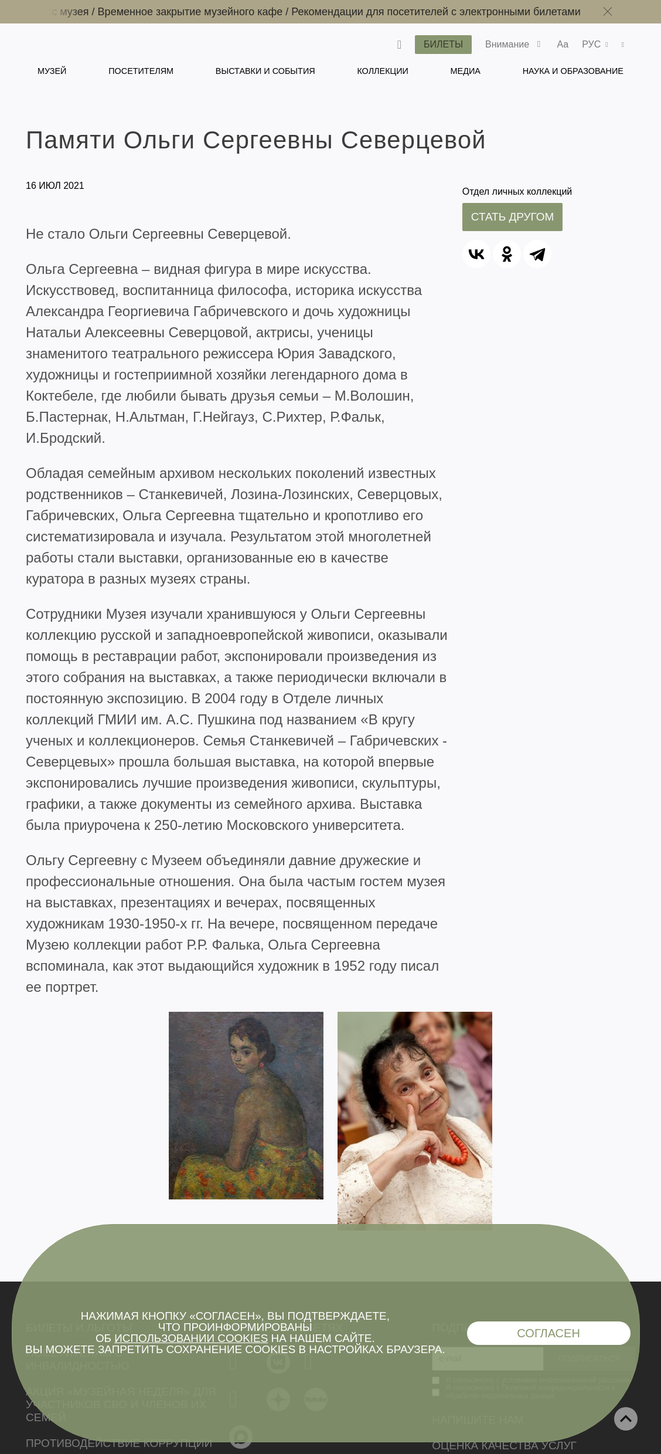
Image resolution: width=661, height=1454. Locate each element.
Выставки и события (265, 71)
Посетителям (140, 71)
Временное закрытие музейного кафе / (202, 12)
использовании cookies (191, 1338)
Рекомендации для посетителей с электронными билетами (443, 12)
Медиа (466, 71)
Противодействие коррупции (119, 1443)
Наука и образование (573, 71)
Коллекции (382, 71)
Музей (52, 71)
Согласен (548, 1333)
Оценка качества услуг (504, 1445)
